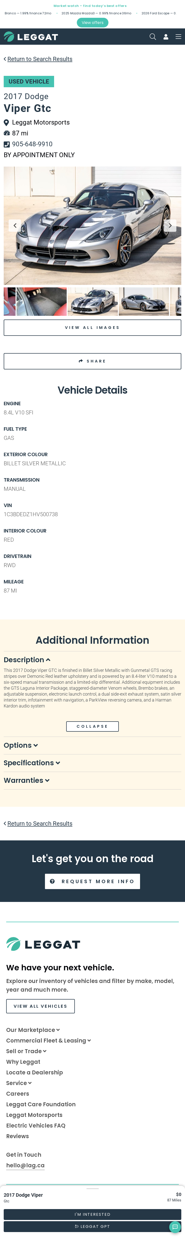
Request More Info (92, 881)
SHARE (92, 361)
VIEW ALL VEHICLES (40, 1006)
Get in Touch (23, 1155)
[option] (92, 226)
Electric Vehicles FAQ (35, 1126)
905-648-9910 (32, 144)
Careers (17, 1094)
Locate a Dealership (34, 1072)
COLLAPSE (92, 726)
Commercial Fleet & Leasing (48, 1041)
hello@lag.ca (25, 1165)
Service (19, 1083)
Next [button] (170, 225)
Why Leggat (23, 1062)
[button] (92, 1189)
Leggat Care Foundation (41, 1104)
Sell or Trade (26, 1051)
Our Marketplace (33, 1030)
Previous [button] (15, 225)
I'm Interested (93, 1214)
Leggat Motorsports (34, 1115)
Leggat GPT (92, 1226)
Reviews (17, 1136)
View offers (92, 22)
